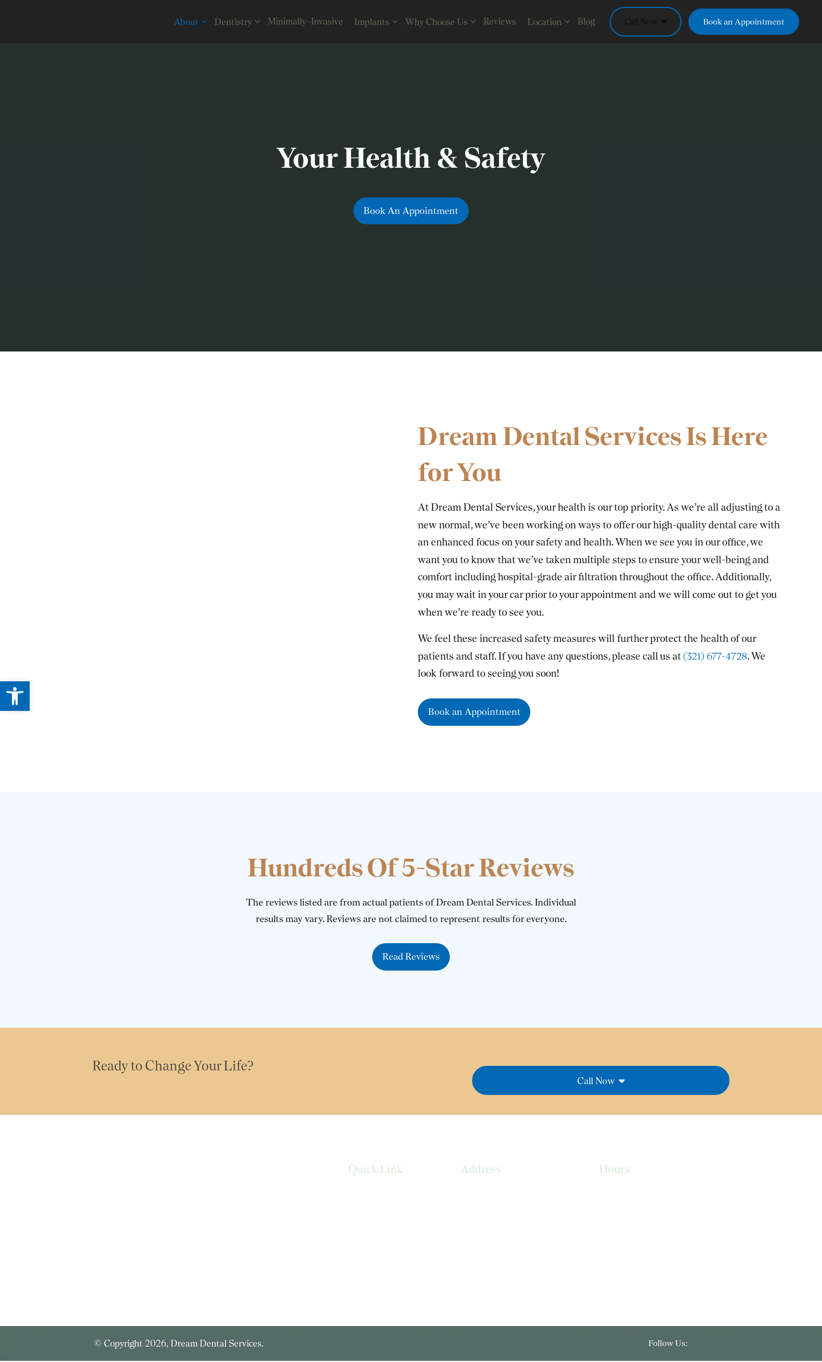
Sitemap (364, 1266)
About (191, 21)
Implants (377, 21)
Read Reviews (411, 957)
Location (549, 21)
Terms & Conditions (387, 1243)
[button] (15, 696)
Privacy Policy (374, 1220)
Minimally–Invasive (305, 21)
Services (364, 1197)
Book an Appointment (743, 22)
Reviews (499, 21)
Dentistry (238, 21)
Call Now (645, 22)
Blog (586, 21)
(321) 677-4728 (716, 654)
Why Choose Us (441, 21)
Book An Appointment (411, 211)
